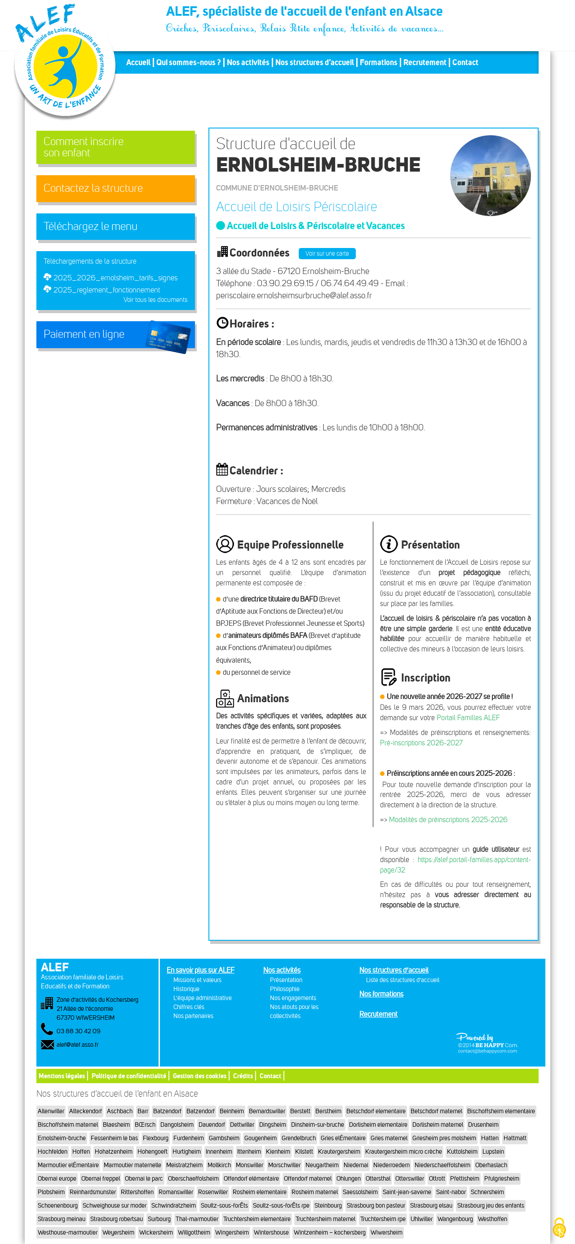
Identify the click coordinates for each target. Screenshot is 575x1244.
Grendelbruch (299, 1138)
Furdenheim (188, 1138)
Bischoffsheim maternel (68, 1125)
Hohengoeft (152, 1151)
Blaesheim (116, 1125)
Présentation (286, 980)
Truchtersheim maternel (325, 1219)
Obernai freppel (100, 1178)
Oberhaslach (491, 1165)
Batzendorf (167, 1111)
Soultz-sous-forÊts (224, 1205)
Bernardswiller (267, 1111)
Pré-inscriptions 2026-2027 (421, 743)
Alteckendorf (85, 1111)
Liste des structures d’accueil (402, 980)
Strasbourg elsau (431, 1205)
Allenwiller (51, 1111)
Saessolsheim (360, 1192)
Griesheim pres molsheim (444, 1138)
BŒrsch (145, 1125)
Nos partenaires (193, 1016)
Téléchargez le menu (90, 226)
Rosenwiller (213, 1192)
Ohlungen (348, 1178)
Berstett (300, 1111)
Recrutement (425, 62)
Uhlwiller (422, 1219)
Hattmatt (515, 1138)
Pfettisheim (464, 1178)
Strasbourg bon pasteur (376, 1205)
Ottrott (437, 1178)
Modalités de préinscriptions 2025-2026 (448, 819)
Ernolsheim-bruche (62, 1138)
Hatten (490, 1138)
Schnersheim (487, 1192)
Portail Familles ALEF (468, 717)
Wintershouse (271, 1232)
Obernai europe (57, 1178)
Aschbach (120, 1111)
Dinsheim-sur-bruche (317, 1125)
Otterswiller (409, 1178)
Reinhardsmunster (93, 1192)
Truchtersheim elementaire (257, 1219)
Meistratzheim (184, 1165)
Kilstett (304, 1151)
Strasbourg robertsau (116, 1219)
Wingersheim (232, 1232)
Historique (186, 989)
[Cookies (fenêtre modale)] (559, 1228)
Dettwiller (242, 1125)
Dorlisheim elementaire (378, 1125)
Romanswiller (176, 1192)
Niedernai (356, 1165)
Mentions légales (62, 1075)
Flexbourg (155, 1138)
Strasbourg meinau (61, 1219)
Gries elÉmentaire (343, 1138)
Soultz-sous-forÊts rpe (281, 1205)
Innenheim (219, 1151)
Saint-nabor (451, 1192)
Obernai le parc (144, 1178)
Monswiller (249, 1165)
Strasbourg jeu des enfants (490, 1205)
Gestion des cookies (199, 1075)
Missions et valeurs (197, 980)
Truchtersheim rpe (383, 1219)
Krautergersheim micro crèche (403, 1151)
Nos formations (381, 994)
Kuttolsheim (462, 1151)
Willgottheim (194, 1232)
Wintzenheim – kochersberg (330, 1232)
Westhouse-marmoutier (67, 1232)
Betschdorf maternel (436, 1111)
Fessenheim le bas (114, 1138)
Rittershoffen (137, 1192)
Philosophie (285, 989)
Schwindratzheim (173, 1205)
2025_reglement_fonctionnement (106, 289)
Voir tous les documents (156, 300)
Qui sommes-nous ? (188, 62)
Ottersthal (378, 1178)
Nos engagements (293, 998)
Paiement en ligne (84, 334)
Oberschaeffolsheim (193, 1178)
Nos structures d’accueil (314, 62)
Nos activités (248, 62)
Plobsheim (51, 1192)
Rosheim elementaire (260, 1192)
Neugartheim (322, 1165)
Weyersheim (118, 1232)
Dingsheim (272, 1125)
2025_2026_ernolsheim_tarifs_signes (115, 277)
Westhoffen (492, 1219)
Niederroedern (391, 1165)
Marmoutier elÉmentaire (68, 1165)
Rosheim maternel (315, 1192)
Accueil (138, 62)
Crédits (243, 1075)
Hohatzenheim (114, 1151)
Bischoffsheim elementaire (501, 1111)
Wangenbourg (455, 1219)
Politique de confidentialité (129, 1075)
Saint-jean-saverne (407, 1192)
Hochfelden (52, 1151)
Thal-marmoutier (197, 1219)
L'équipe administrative (202, 998)
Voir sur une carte (327, 253)
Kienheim (278, 1151)
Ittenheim (249, 1151)
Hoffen (81, 1151)
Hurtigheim (186, 1151)
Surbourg (159, 1219)
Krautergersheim (339, 1151)
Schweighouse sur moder (114, 1205)
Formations (379, 62)
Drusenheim (483, 1125)
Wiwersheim (386, 1232)
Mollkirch (219, 1165)
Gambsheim (224, 1138)
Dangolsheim (177, 1125)
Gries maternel (389, 1138)
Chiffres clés (188, 1007)
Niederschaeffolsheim (442, 1165)
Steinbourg (328, 1205)
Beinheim (232, 1111)
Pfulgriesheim (501, 1178)
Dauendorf (212, 1125)
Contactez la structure (93, 188)
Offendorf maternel (308, 1178)
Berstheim (328, 1111)
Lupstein (493, 1151)
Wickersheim (156, 1232)
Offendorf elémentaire (251, 1178)
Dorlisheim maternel (437, 1125)
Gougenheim (260, 1138)
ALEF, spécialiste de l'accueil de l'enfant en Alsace (305, 12)
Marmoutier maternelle (132, 1165)
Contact (465, 62)
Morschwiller (284, 1165)
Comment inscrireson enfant (84, 147)
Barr (142, 1111)
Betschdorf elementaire (376, 1111)
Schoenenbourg (58, 1205)
